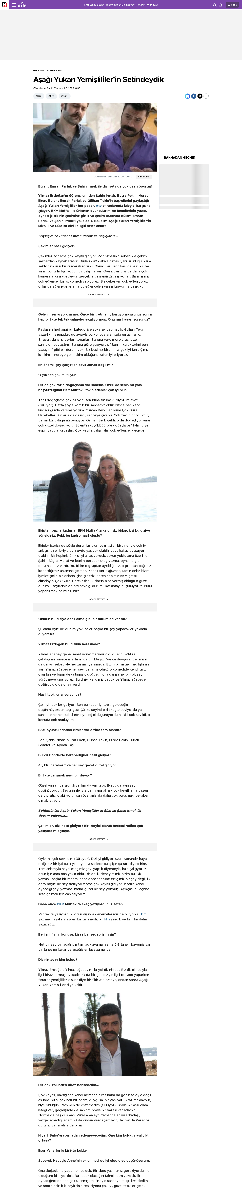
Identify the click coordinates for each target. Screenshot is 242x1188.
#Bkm (64, 96)
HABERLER (38, 71)
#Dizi (38, 96)
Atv (99, 206)
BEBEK (100, 5)
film (107, 919)
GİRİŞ (234, 5)
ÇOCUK (109, 5)
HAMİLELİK (90, 5)
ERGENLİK (119, 5)
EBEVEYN (131, 5)
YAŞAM (141, 5)
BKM (60, 904)
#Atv (51, 96)
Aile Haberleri (54, 71)
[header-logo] (29, 4)
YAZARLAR (152, 5)
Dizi (144, 914)
